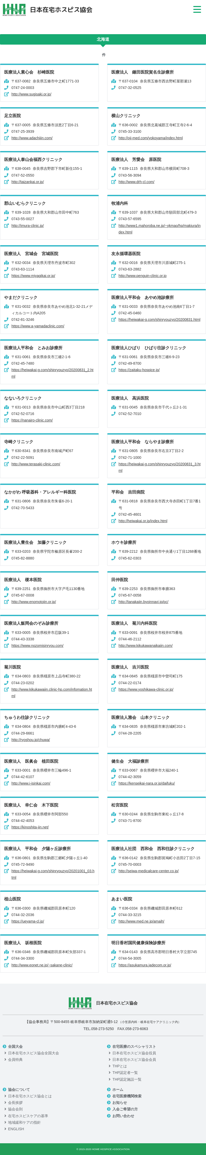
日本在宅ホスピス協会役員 (134, 1053)
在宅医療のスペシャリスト (134, 1046)
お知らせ (119, 1102)
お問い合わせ (123, 1116)
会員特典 (15, 1059)
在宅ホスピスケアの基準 (28, 1116)
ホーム (117, 1089)
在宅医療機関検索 (126, 1096)
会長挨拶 (15, 1102)
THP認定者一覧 (125, 1072)
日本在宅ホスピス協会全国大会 (33, 1053)
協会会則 (15, 1109)
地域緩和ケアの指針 (24, 1122)
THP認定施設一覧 (126, 1079)
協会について (19, 1089)
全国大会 (15, 1046)
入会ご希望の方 (125, 1109)
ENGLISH (16, 1129)
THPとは (119, 1066)
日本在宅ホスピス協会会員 (134, 1059)
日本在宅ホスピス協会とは (30, 1096)
